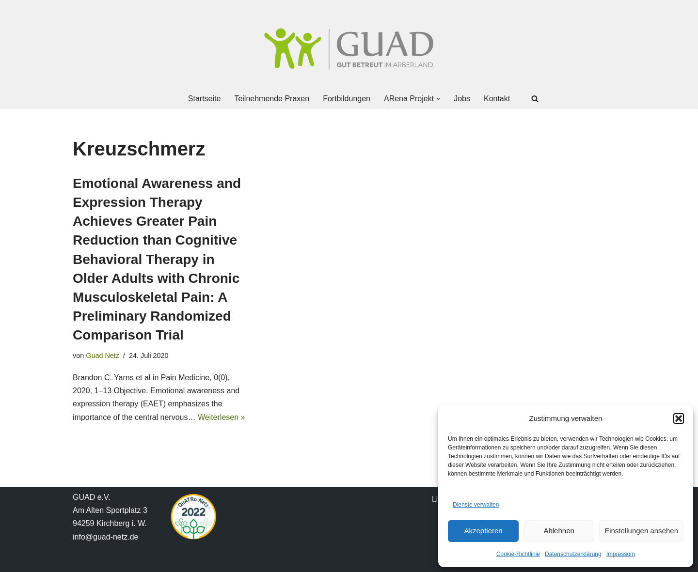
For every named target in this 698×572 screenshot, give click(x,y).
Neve (82, 560)
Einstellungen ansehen (641, 530)
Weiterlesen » (221, 417)
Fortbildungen (346, 98)
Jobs (462, 98)
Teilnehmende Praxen (271, 98)
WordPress (170, 560)
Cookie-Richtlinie (518, 554)
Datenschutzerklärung (573, 554)
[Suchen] (535, 98)
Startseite (204, 98)
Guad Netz (102, 355)
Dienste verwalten (476, 504)
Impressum (620, 554)
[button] (678, 418)
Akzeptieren (483, 530)
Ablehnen (558, 530)
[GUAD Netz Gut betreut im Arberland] (349, 49)
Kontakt (497, 98)
